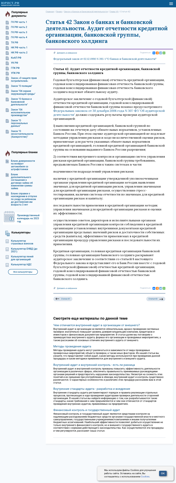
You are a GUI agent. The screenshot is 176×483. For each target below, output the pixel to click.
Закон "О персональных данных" (16, 123)
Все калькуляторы (22, 272)
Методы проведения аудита (72, 346)
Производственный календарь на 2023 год (28, 218)
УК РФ (11, 62)
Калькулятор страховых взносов (19, 242)
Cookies (145, 476)
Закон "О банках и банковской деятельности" (18, 102)
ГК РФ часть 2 (16, 27)
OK (163, 473)
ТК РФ (11, 42)
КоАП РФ (13, 57)
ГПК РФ (12, 68)
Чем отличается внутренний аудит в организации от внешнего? (96, 325)
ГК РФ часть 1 (16, 22)
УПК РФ (12, 73)
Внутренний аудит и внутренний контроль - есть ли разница (94, 365)
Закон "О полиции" (18, 86)
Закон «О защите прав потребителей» (21, 79)
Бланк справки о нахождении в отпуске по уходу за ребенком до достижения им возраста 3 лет (21, 199)
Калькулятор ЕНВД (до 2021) (21, 250)
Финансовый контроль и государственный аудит (86, 410)
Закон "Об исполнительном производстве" (17, 112)
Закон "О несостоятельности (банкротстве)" (19, 134)
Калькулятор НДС (18, 264)
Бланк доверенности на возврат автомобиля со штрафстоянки (20, 165)
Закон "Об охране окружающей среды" (20, 92)
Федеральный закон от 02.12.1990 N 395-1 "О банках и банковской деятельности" (104, 59)
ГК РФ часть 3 (16, 32)
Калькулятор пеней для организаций (19, 258)
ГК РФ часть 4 (16, 37)
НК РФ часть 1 (16, 47)
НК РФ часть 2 (16, 52)
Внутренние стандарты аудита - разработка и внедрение (91, 389)
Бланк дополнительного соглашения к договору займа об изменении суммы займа (19, 181)
